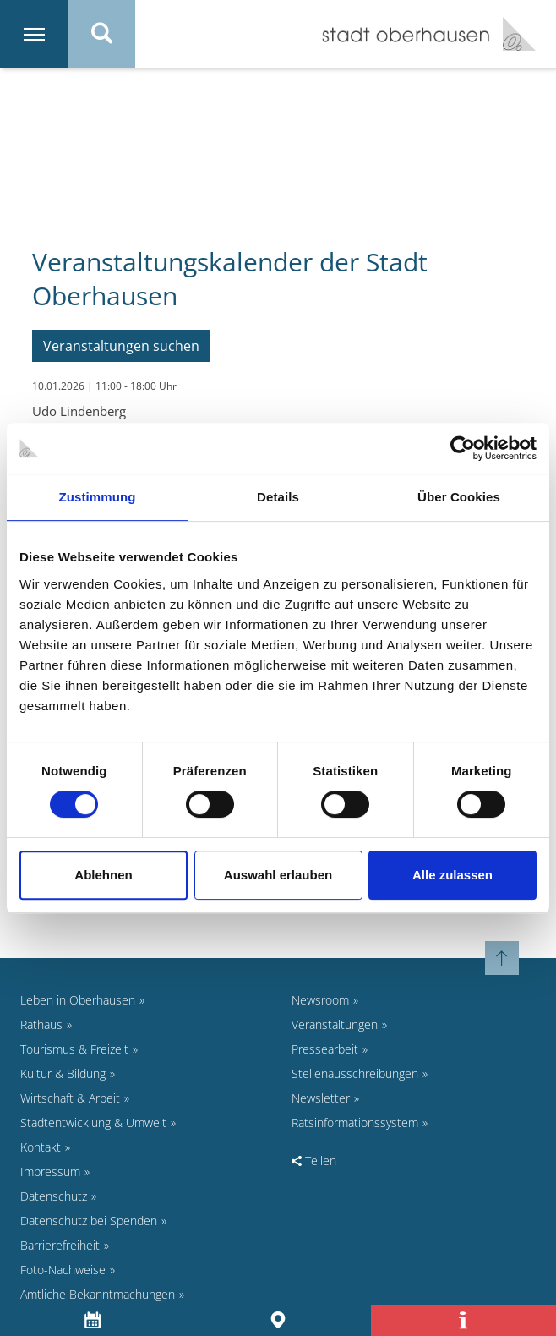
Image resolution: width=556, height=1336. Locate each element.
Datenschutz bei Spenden (88, 1221)
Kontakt (40, 1147)
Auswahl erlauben (278, 875)
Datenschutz (53, 1196)
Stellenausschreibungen (355, 1073)
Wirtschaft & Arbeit (70, 1098)
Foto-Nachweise (63, 1270)
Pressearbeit (325, 1049)
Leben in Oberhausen (77, 1000)
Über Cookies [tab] (458, 497)
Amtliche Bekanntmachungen (97, 1294)
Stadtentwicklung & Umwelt (93, 1122)
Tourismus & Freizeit (74, 1049)
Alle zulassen (452, 875)
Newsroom (320, 1000)
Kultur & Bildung (63, 1073)
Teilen (314, 1161)
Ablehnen (103, 875)
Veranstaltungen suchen (121, 346)
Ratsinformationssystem (355, 1122)
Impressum (50, 1172)
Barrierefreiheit (60, 1245)
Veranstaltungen (335, 1024)
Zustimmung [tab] (97, 497)
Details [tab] (278, 497)
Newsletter (321, 1098)
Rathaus (41, 1024)
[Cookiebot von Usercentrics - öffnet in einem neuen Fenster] (463, 448)
